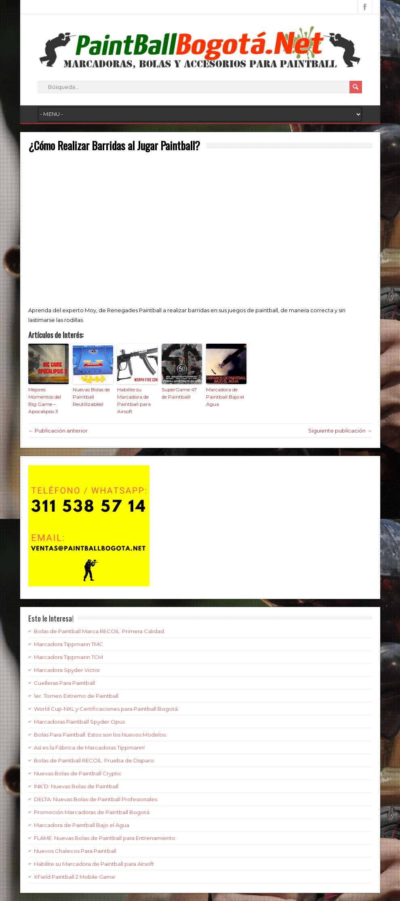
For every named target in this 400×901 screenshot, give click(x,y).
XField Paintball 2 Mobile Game (74, 877)
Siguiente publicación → (340, 430)
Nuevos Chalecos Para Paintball (75, 851)
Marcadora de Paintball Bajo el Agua (225, 396)
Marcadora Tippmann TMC (68, 644)
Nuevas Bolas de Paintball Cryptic (78, 773)
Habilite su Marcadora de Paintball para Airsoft (134, 400)
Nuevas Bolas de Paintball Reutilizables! (91, 396)
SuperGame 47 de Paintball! (179, 393)
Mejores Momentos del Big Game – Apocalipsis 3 (44, 400)
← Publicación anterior (58, 430)
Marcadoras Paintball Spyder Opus (79, 721)
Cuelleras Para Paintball (64, 683)
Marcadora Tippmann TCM (68, 657)
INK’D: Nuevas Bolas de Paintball (76, 786)
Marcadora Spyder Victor (67, 670)
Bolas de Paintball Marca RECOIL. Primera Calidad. (99, 631)
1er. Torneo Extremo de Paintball (76, 696)
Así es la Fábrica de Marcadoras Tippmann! (89, 747)
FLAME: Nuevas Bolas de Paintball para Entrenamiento (104, 838)
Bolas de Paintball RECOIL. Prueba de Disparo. (94, 760)
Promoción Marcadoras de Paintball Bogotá (91, 812)
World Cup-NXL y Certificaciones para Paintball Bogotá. (106, 709)
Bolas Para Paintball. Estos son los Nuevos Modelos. (100, 734)
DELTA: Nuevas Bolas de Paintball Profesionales (95, 799)
